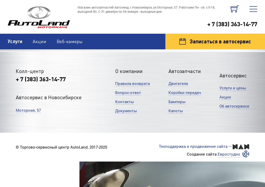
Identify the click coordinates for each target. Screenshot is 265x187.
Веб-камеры (70, 41)
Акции (39, 41)
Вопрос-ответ (128, 92)
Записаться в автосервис (215, 41)
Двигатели (178, 83)
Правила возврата (132, 83)
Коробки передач (184, 92)
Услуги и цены (232, 87)
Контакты (124, 101)
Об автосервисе (234, 106)
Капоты (175, 110)
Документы (126, 110)
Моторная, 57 (28, 110)
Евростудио (229, 154)
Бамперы (177, 101)
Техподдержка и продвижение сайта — (204, 146)
